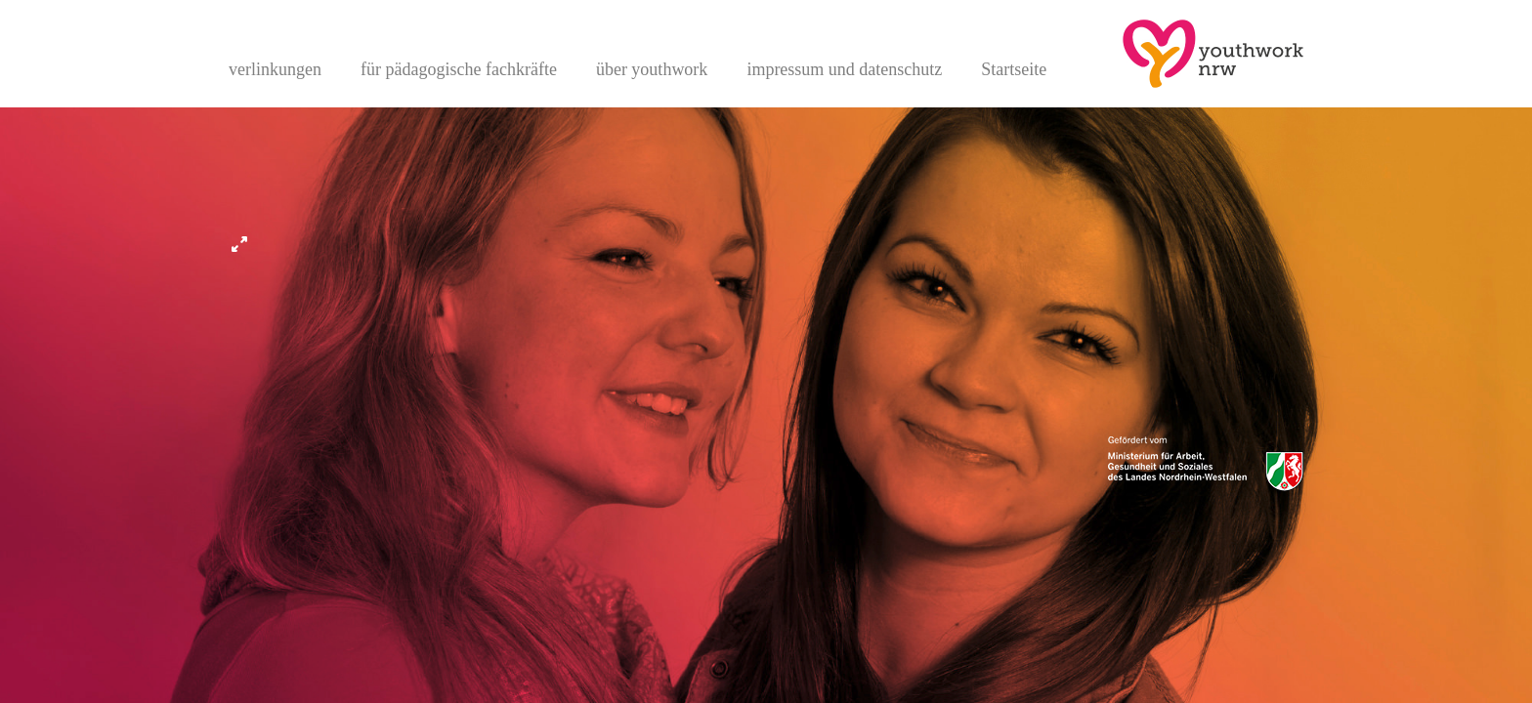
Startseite (1013, 69)
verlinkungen (275, 69)
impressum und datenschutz (844, 69)
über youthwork (651, 69)
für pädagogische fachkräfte (459, 69)
